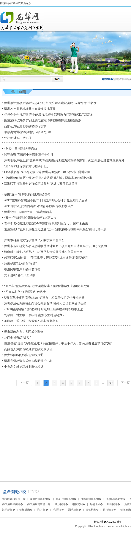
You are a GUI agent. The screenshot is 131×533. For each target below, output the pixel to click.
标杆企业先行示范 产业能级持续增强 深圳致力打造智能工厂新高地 (48, 114)
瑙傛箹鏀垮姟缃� (40, 498)
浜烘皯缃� (8, 509)
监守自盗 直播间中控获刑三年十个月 (28, 154)
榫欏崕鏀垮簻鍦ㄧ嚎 (13, 498)
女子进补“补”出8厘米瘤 (19, 275)
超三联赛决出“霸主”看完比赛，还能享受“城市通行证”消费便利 (46, 257)
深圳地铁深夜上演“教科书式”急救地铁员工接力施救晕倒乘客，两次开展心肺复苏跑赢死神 (64, 160)
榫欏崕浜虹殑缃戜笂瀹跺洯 (15, 3)
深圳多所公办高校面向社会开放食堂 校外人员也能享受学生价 (45, 303)
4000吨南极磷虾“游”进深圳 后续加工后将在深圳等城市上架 (43, 309)
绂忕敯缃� (61, 504)
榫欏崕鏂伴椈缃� (22, 20)
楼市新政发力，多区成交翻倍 (23, 331)
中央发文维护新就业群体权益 (23, 366)
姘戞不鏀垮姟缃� (66, 498)
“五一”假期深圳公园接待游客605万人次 (30, 217)
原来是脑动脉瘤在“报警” (20, 263)
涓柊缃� (42, 509)
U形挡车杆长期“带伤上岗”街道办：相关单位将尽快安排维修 (44, 297)
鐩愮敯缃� (113, 504)
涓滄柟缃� (74, 509)
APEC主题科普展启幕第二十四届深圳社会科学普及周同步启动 (45, 200)
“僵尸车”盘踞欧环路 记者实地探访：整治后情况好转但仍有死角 (46, 286)
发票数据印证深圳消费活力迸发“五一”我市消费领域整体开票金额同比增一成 (55, 229)
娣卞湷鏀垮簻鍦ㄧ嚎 (39, 504)
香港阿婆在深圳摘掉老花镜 (22, 269)
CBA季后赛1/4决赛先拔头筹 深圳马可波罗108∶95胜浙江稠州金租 (47, 172)
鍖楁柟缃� (109, 509)
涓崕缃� (58, 509)
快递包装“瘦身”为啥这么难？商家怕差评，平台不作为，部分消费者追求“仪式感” (58, 343)
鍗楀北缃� (96, 504)
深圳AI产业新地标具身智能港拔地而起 (30, 108)
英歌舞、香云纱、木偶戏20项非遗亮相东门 (33, 321)
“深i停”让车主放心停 (18, 138)
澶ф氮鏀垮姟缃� (116, 498)
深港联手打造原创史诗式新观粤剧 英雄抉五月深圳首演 (40, 183)
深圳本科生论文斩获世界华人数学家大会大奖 (34, 240)
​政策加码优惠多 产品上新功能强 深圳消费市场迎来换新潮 (42, 120)
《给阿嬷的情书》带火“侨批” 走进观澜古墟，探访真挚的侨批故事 (48, 178)
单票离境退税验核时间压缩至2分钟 (27, 132)
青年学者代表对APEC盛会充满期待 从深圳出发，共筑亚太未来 (46, 223)
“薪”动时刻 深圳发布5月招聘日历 (26, 166)
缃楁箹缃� (78, 504)
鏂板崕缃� (25, 509)
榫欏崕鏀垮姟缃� (91, 498)
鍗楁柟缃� (92, 509)
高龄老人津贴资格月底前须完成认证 (28, 349)
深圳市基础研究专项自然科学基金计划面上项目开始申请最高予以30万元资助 (55, 246)
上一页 (24, 383)
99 (110, 383)
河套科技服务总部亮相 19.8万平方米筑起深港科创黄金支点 (43, 252)
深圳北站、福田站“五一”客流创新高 (28, 212)
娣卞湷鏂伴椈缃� (12, 504)
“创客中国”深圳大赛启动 (20, 148)
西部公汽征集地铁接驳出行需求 (25, 126)
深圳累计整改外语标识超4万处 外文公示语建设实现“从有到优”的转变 (50, 103)
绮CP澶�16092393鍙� (108, 521)
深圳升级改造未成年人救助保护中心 (28, 361)
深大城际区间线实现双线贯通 (23, 355)
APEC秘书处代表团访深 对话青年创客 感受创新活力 (39, 206)
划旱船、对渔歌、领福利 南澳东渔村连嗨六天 (34, 315)
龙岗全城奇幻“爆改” (17, 337)
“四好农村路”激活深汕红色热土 (25, 291)
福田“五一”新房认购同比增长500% (27, 194)
